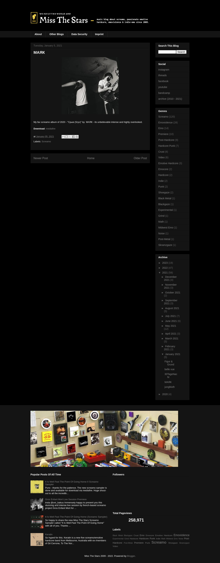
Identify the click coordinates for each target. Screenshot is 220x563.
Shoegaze (164, 192)
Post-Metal (164, 239)
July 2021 (170, 316)
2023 (165, 262)
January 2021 (172, 354)
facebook (163, 81)
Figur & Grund (169, 363)
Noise (161, 233)
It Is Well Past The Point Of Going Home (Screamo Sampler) (76, 516)
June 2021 (171, 321)
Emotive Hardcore (168, 163)
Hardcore (163, 175)
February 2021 (169, 348)
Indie (161, 180)
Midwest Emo (165, 227)
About (38, 34)
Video (161, 157)
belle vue (170, 369)
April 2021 (171, 333)
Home (91, 158)
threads (162, 75)
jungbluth (170, 386)
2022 (165, 267)
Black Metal (164, 198)
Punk (161, 186)
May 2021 (170, 325)
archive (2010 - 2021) (170, 98)
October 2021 (172, 292)
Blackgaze (164, 204)
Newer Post (41, 158)
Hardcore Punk (166, 145)
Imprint (99, 34)
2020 (165, 394)
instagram (163, 69)
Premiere (163, 134)
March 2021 (171, 338)
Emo (160, 128)
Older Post (140, 158)
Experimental (165, 209)
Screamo (46, 141)
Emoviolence (165, 122)
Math (161, 221)
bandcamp (164, 93)
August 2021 (172, 308)
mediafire (50, 128)
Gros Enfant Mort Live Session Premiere (66, 499)
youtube (162, 87)
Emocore (163, 169)
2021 (165, 272)
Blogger (131, 556)
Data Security (79, 34)
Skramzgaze (165, 245)
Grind (161, 215)
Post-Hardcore (166, 140)
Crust (161, 151)
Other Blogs (56, 34)
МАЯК (168, 382)
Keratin (48, 534)
